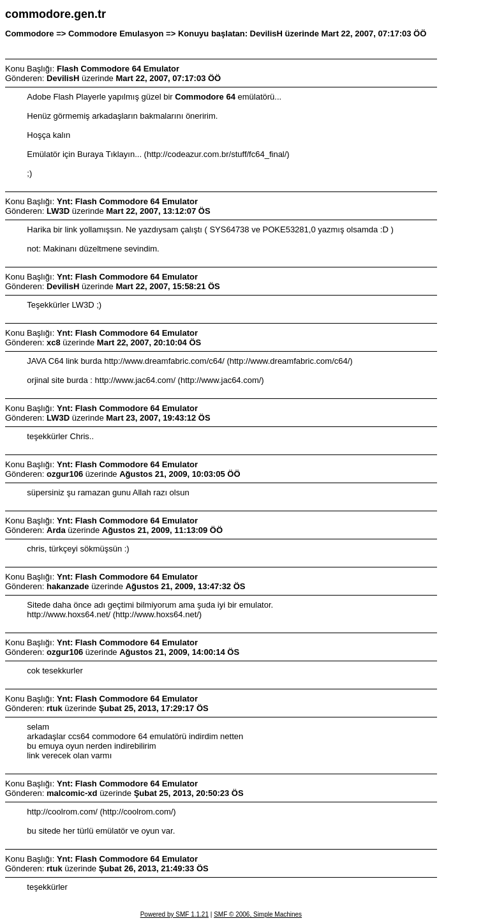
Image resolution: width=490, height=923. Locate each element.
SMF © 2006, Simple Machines (258, 914)
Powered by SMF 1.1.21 (174, 914)
